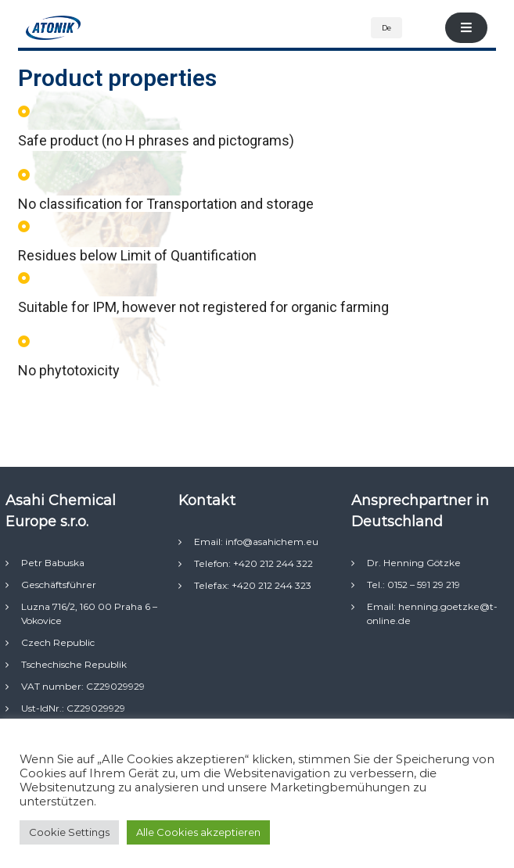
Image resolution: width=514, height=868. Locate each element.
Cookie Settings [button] (69, 832)
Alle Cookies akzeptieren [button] (198, 832)
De (386, 27)
